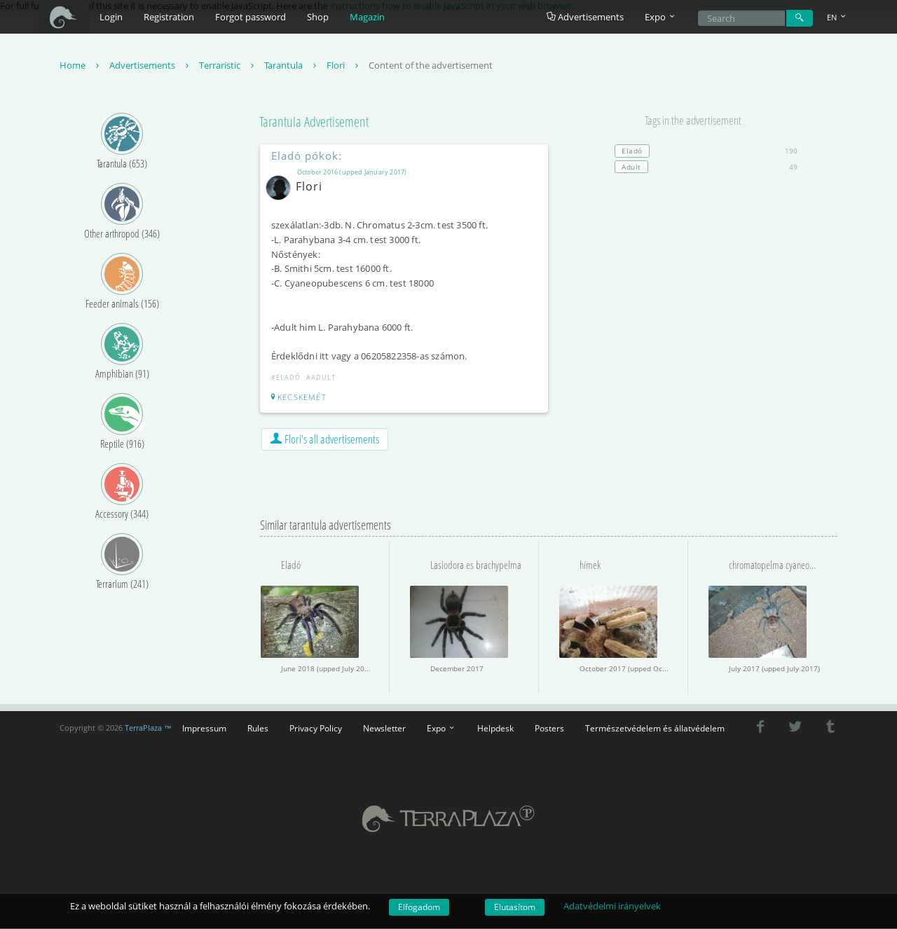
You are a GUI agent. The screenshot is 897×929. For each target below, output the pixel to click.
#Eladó (286, 378)
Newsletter (384, 728)
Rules (257, 728)
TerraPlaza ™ (148, 729)
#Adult (321, 378)
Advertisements (585, 17)
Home (81, 66)
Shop (318, 17)
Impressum (204, 728)
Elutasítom (514, 907)
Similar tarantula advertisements (325, 525)
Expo (441, 728)
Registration (169, 17)
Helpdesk (495, 728)
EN (837, 17)
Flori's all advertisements (325, 440)
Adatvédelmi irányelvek (612, 906)
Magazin (367, 17)
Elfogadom (419, 907)
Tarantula (292, 66)
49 (706, 167)
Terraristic (228, 66)
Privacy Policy (315, 728)
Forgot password (250, 17)
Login (111, 17)
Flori (344, 66)
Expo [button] (661, 17)
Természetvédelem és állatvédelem (655, 728)
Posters (549, 728)
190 (706, 151)
